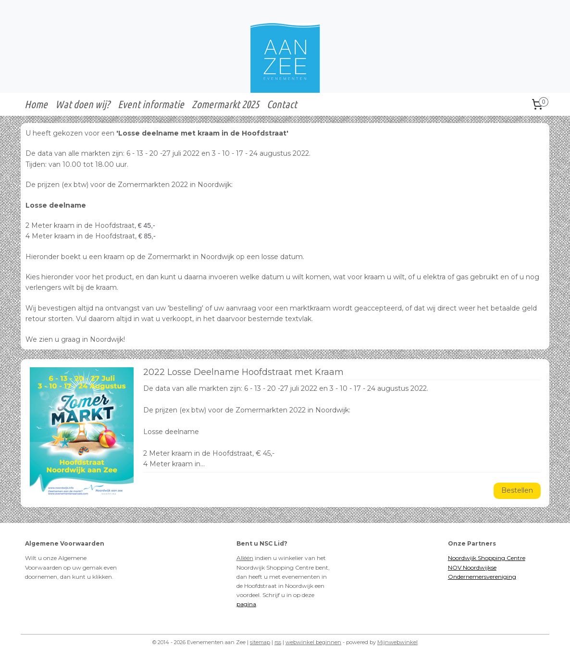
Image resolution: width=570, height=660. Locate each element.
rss (277, 642)
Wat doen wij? (82, 104)
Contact (282, 104)
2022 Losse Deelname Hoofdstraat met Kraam (243, 372)
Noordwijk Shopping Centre (486, 557)
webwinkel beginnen (313, 642)
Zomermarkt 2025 (225, 104)
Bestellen (517, 490)
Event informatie (151, 104)
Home (36, 104)
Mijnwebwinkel (397, 642)
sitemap (260, 642)
